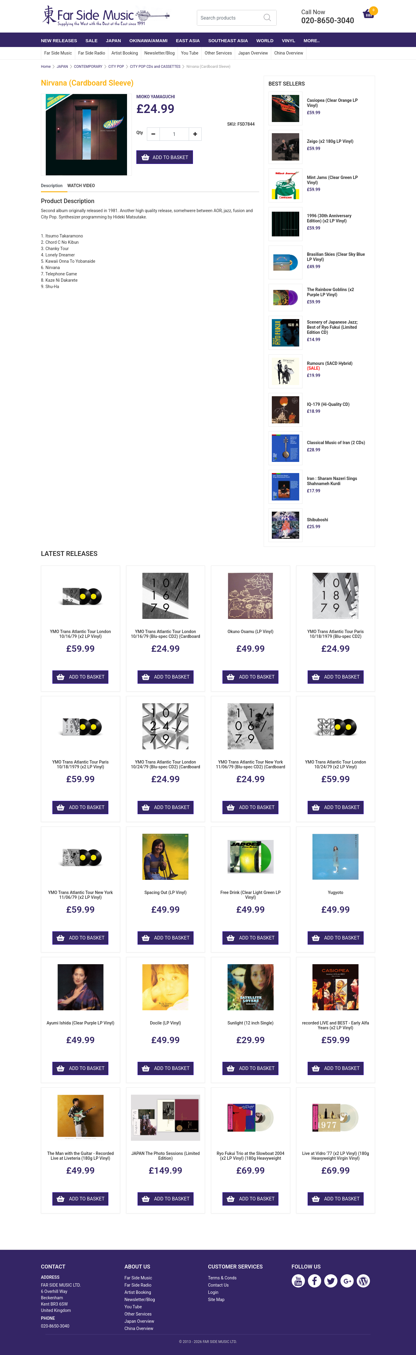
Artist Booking (124, 53)
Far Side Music (58, 53)
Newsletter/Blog (159, 53)
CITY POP (116, 66)
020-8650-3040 (55, 1326)
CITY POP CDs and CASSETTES (155, 66)
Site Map (216, 1299)
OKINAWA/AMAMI (148, 40)
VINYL (288, 40)
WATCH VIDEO (81, 185)
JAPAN (113, 40)
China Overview (288, 53)
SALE (91, 40)
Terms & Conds (222, 1277)
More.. (312, 40)
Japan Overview (253, 53)
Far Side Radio (91, 53)
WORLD (265, 40)
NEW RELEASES (59, 40)
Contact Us (218, 1285)
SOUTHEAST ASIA (228, 40)
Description (52, 185)
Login (213, 1292)
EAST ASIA (188, 40)
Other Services (218, 53)
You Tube (189, 53)
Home (46, 66)
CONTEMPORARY (88, 66)
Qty (139, 132)
